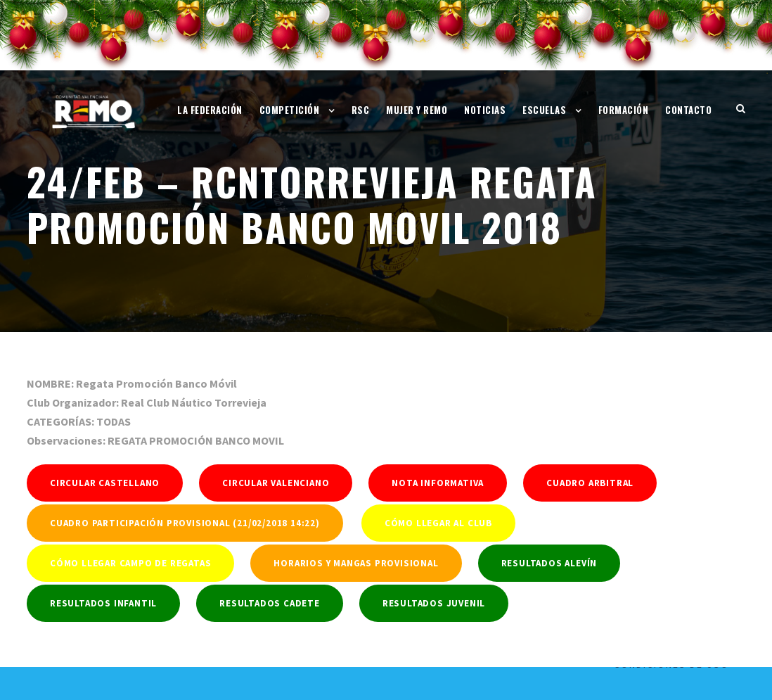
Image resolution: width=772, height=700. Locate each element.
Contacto (688, 110)
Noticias (485, 110)
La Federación (210, 110)
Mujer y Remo (416, 110)
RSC (361, 110)
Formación (623, 110)
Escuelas (544, 110)
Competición (289, 110)
